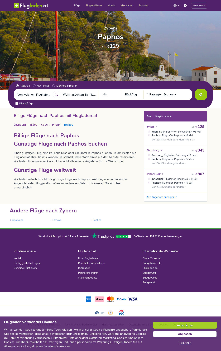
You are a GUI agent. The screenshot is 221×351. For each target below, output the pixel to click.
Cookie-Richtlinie (104, 329)
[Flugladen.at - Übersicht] (31, 5)
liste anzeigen (78, 338)
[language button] (176, 5)
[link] (185, 5)
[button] (199, 5)
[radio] (23, 86)
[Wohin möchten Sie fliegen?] (79, 94)
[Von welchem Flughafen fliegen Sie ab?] (33, 94)
